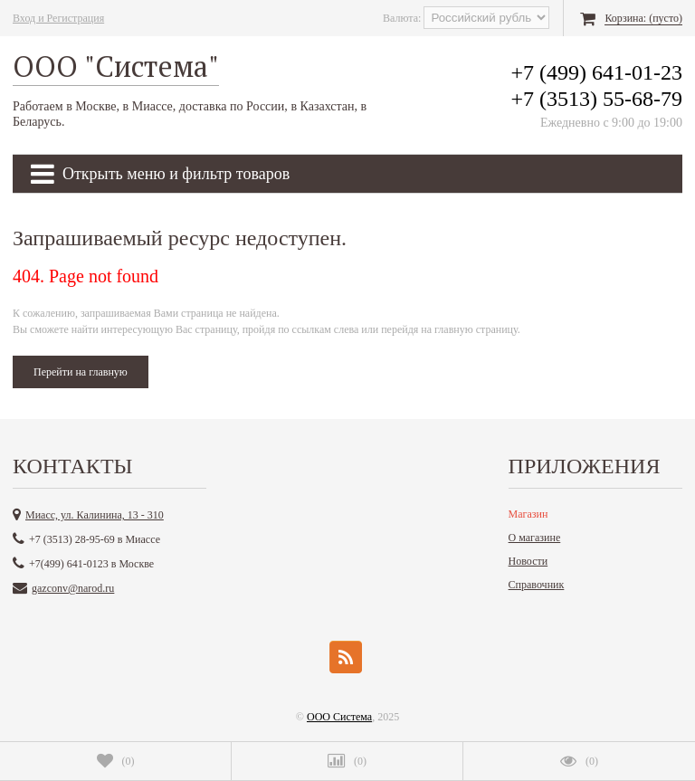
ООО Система (339, 716)
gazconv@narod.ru (73, 588)
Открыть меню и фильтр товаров (160, 174)
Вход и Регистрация (58, 18)
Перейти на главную (80, 372)
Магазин (528, 514)
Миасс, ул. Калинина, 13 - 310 (94, 515)
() (116, 761)
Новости (528, 561)
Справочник (537, 584)
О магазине (535, 537)
